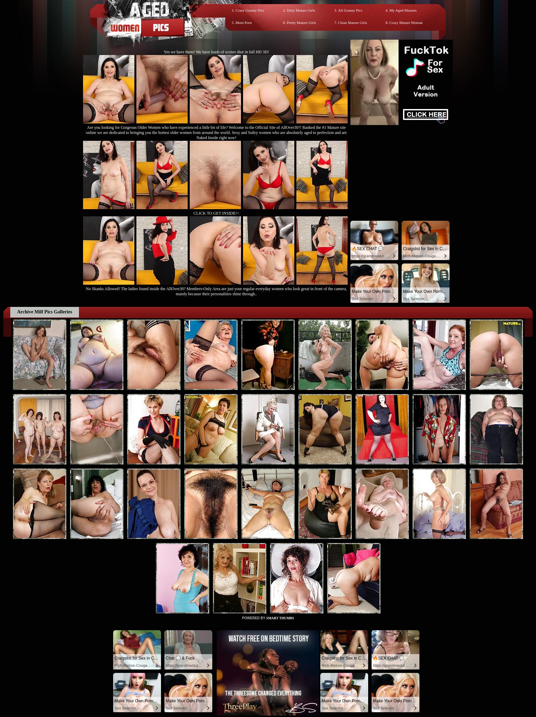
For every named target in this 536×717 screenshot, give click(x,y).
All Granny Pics (350, 10)
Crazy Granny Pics (250, 10)
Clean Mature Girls (352, 23)
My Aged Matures (403, 10)
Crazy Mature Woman (406, 23)
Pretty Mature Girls (301, 23)
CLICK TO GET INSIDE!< (216, 213)
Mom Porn (244, 23)
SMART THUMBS (280, 618)
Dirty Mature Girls (301, 10)
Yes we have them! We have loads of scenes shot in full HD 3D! (216, 52)
